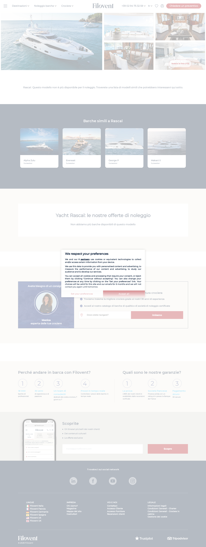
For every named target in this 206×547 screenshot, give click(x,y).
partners (85, 259)
